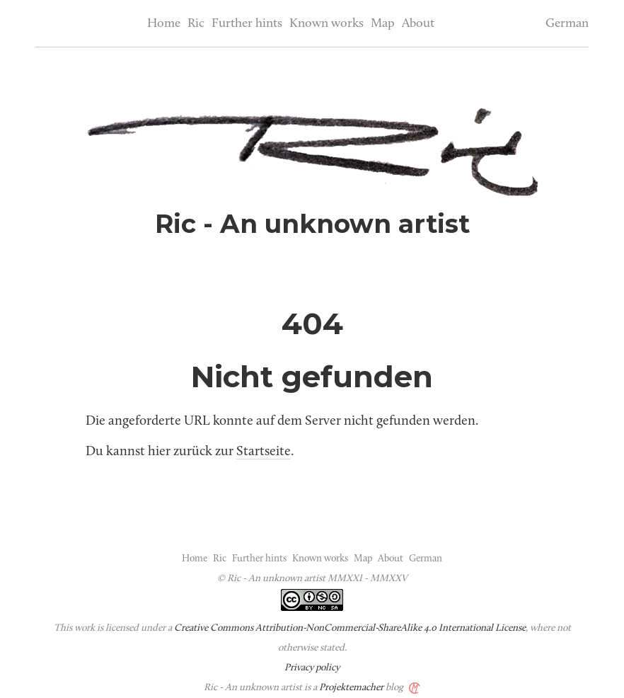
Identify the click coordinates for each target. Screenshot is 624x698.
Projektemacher (351, 687)
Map (383, 23)
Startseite (263, 452)
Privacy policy (312, 668)
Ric (195, 23)
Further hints (247, 23)
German (567, 23)
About (418, 23)
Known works (326, 23)
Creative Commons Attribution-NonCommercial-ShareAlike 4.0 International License (350, 628)
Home (163, 23)
